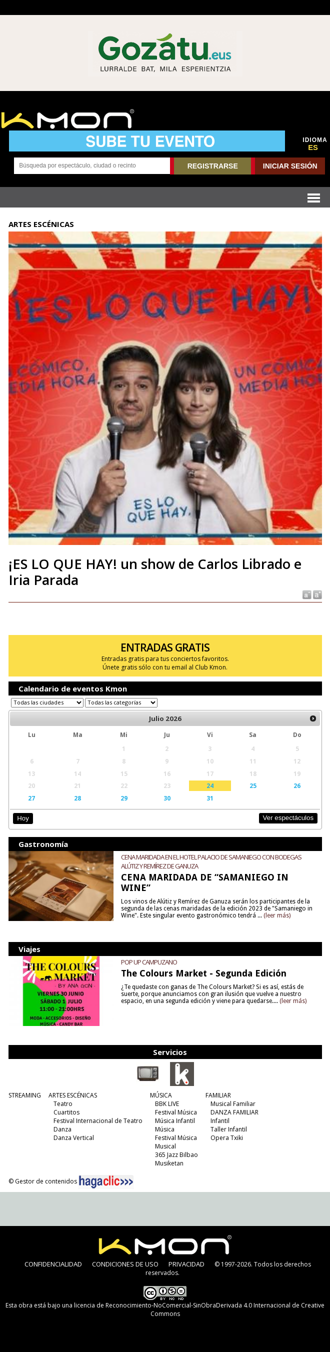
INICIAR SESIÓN (290, 166)
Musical (165, 1146)
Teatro (63, 1104)
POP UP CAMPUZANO (149, 962)
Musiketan (169, 1163)
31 (210, 798)
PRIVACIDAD (186, 1264)
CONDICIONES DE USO (125, 1264)
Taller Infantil (228, 1129)
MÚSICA (161, 1095)
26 (297, 786)
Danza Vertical (74, 1138)
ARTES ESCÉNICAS (72, 1095)
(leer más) (277, 915)
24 (210, 786)
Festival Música (176, 1112)
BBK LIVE (167, 1104)
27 (31, 798)
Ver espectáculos (288, 818)
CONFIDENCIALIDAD (53, 1264)
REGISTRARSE (213, 166)
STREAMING (24, 1095)
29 (124, 798)
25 (253, 786)
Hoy (22, 818)
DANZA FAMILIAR (234, 1112)
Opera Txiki (226, 1138)
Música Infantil (175, 1120)
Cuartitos (67, 1112)
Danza (63, 1129)
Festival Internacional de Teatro (98, 1120)
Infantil (220, 1120)
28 (77, 798)
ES (313, 148)
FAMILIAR (218, 1095)
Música (164, 1129)
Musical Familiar (233, 1104)
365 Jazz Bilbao (176, 1154)
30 (167, 798)
